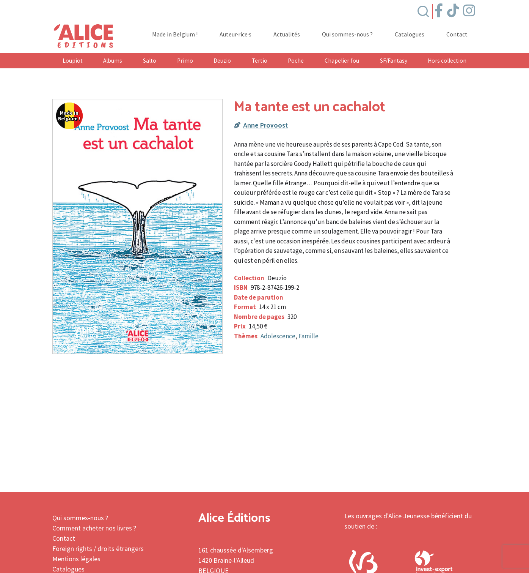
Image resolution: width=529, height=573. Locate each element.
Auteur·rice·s (235, 34)
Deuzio (222, 60)
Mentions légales (76, 558)
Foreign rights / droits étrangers (98, 548)
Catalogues (409, 34)
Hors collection (447, 60)
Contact (457, 34)
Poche (296, 60)
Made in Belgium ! (175, 34)
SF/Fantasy (393, 60)
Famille (308, 336)
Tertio (259, 60)
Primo (185, 60)
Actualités (286, 34)
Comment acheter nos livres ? (94, 528)
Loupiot (73, 60)
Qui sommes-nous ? (347, 34)
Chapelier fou (342, 60)
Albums (112, 60)
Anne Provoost (265, 125)
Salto (149, 60)
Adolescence (278, 336)
